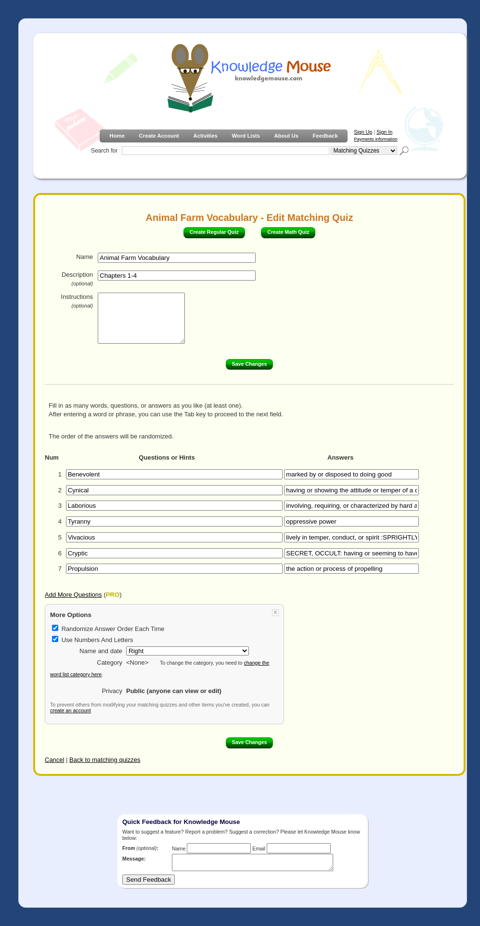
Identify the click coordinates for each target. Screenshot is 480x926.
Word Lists (246, 136)
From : (140, 848)
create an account (70, 710)
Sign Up (363, 132)
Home (116, 136)
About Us (286, 136)
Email (258, 848)
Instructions (77, 301)
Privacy (112, 690)
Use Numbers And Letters (97, 639)
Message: (134, 859)
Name (84, 256)
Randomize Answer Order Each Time (113, 628)
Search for (104, 150)
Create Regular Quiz (214, 232)
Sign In (384, 132)
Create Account (159, 136)
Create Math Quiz (288, 232)
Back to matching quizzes (104, 759)
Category (109, 662)
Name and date (100, 651)
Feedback (324, 136)
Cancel (54, 759)
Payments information (375, 139)
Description (77, 278)
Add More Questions (73, 594)
